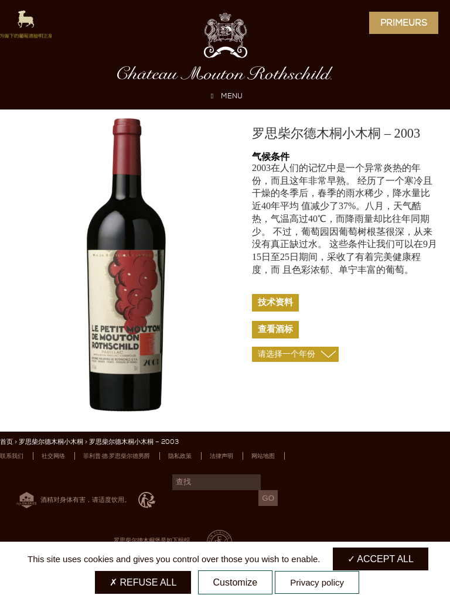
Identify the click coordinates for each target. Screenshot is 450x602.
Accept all (380, 559)
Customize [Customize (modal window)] (235, 582)
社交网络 (53, 456)
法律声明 (221, 456)
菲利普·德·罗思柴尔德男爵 (116, 456)
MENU (225, 96)
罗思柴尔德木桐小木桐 (51, 441)
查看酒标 (275, 329)
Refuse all (143, 582)
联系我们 (11, 456)
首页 (6, 441)
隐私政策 (180, 456)
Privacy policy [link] (317, 582)
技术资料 (275, 302)
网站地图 (263, 456)
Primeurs (403, 23)
